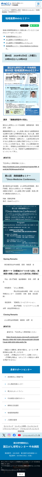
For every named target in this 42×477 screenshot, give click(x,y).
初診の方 (10, 457)
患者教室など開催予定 (15, 377)
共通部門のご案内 (16, 10)
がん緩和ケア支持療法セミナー (17, 40)
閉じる (21, 474)
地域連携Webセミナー (14, 36)
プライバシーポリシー (11, 429)
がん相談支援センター (15, 384)
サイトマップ (8, 426)
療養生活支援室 (13, 405)
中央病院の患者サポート (16, 398)
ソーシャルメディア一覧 (31, 435)
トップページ (5, 10)
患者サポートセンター (28, 10)
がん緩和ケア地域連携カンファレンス (19, 43)
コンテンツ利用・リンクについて (26, 426)
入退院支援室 (12, 420)
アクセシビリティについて (29, 429)
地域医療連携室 (13, 413)
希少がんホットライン (15, 391)
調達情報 (21, 431)
